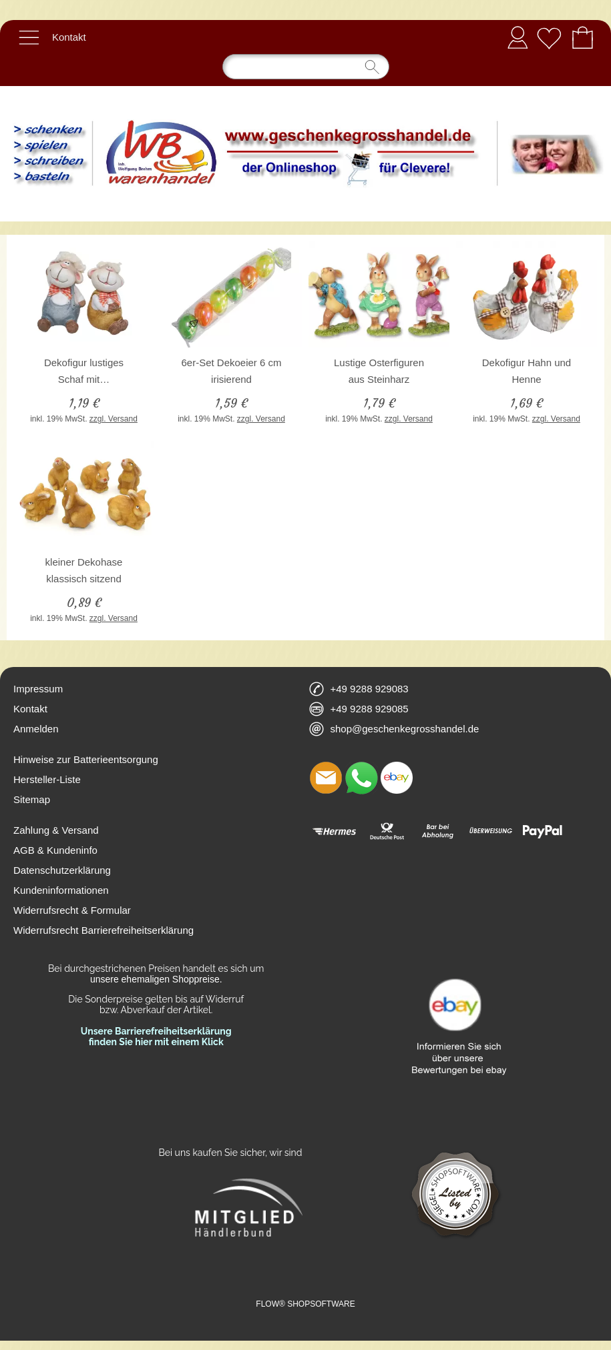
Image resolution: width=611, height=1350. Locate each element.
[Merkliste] (549, 37)
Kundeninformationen (61, 890)
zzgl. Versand (113, 419)
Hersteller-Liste (47, 779)
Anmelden (517, 37)
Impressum (38, 688)
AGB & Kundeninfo (55, 850)
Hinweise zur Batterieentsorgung (85, 759)
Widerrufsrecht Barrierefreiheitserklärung (103, 930)
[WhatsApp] (361, 777)
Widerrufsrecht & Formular (72, 910)
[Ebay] (396, 777)
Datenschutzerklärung (62, 870)
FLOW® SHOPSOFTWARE (305, 1304)
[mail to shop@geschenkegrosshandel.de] (326, 777)
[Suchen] (305, 66)
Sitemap (31, 799)
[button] (28, 37)
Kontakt (69, 37)
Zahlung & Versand (56, 830)
